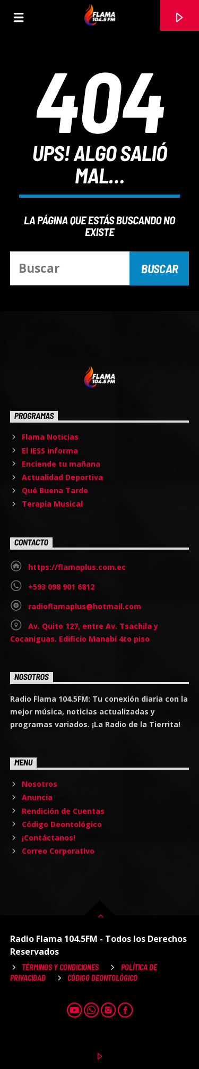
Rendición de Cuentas (63, 811)
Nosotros (39, 784)
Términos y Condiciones (60, 967)
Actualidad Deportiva (62, 477)
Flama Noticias (50, 437)
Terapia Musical (52, 504)
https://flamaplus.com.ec (77, 567)
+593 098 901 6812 (61, 587)
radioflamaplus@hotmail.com (84, 606)
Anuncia (37, 797)
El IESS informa (50, 450)
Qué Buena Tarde (55, 490)
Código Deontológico (62, 824)
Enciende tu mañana (61, 464)
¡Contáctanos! (48, 837)
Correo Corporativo (58, 851)
